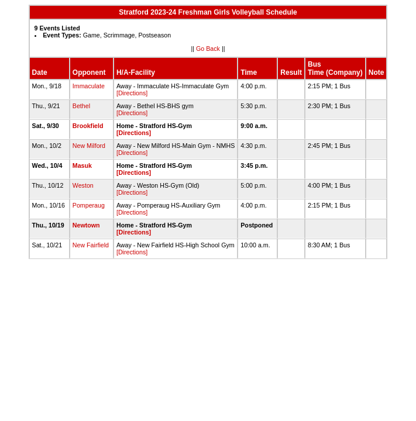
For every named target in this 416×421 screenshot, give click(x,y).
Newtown (86, 225)
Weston (83, 185)
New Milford (89, 145)
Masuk (82, 165)
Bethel (81, 105)
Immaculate (89, 85)
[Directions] (131, 92)
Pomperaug (89, 205)
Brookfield (88, 125)
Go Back (208, 48)
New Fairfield (91, 245)
